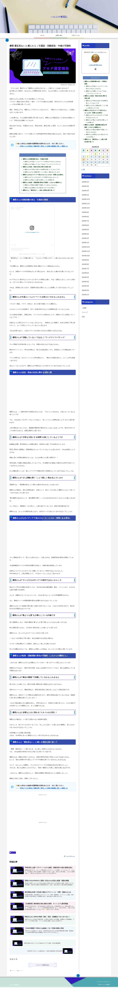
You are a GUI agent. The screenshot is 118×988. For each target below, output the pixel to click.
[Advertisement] (43, 808)
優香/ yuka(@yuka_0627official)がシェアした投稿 (32, 255)
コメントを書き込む (42, 966)
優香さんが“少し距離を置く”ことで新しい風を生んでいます (42, 172)
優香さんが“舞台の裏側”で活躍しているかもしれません (41, 186)
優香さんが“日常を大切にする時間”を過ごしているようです (42, 170)
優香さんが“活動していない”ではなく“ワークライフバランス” (43, 164)
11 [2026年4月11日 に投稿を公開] (103, 157)
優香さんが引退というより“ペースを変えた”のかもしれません (43, 161)
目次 (40, 155)
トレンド (12, 853)
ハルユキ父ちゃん (95, 65)
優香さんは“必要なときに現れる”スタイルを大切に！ (40, 188)
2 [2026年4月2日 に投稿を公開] (95, 154)
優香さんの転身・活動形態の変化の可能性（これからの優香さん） (43, 183)
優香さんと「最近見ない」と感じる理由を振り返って (39, 191)
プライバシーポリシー (103, 982)
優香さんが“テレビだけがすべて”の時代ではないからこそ (42, 178)
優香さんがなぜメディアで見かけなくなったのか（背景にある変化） (43, 175)
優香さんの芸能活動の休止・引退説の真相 (35, 159)
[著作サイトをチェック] (95, 69)
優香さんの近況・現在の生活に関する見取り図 (37, 167)
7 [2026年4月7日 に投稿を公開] (87, 157)
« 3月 (83, 169)
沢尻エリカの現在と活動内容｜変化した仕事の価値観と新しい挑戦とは (44, 146)
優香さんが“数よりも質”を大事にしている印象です (40, 180)
